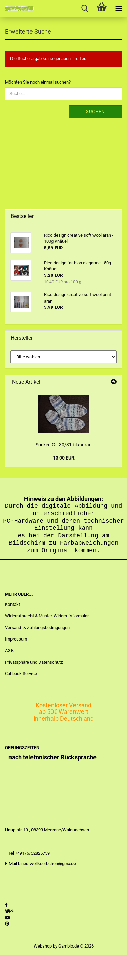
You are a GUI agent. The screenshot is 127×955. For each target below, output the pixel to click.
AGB (9, 650)
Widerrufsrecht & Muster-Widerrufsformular (47, 615)
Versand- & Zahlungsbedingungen (37, 627)
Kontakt (12, 604)
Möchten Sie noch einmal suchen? (38, 82)
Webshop (43, 946)
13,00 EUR (64, 458)
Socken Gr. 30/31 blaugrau (64, 444)
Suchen (95, 111)
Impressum (16, 639)
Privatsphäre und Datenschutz (34, 662)
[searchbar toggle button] (84, 8)
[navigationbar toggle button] (118, 8)
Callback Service (21, 673)
